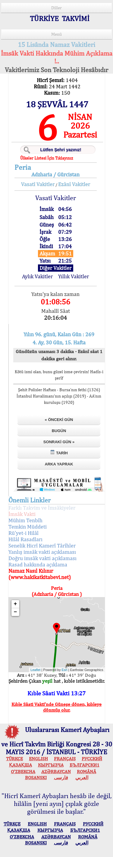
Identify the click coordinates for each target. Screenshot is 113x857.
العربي (81, 777)
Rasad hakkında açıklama (37, 564)
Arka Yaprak (59, 464)
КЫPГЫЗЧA (51, 765)
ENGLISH (38, 758)
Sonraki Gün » (58, 442)
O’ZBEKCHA (23, 771)
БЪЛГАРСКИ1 (84, 765)
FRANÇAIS (65, 758)
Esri (64, 670)
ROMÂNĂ (86, 771)
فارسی (61, 777)
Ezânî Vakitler (74, 184)
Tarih (58, 452)
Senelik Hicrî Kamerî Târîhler (42, 545)
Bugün (59, 430)
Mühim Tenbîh (25, 520)
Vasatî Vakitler (38, 184)
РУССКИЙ (92, 758)
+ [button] (15, 604)
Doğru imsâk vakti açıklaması (42, 558)
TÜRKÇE (14, 758)
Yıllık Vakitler (73, 276)
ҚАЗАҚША (20, 765)
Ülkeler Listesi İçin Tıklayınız (46, 158)
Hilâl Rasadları (25, 539)
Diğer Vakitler (55, 268)
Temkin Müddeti (27, 526)
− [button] (15, 612)
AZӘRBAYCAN (56, 771)
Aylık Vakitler (37, 276)
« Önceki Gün (59, 419)
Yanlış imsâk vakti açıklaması (42, 552)
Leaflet (35, 670)
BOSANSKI (36, 777)
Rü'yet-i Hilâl (23, 533)
